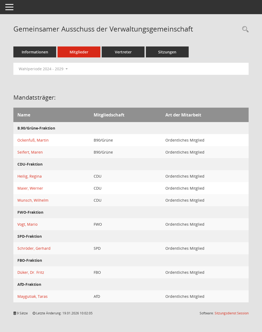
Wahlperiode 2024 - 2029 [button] (43, 68)
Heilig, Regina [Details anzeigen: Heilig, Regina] (29, 176)
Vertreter (123, 51)
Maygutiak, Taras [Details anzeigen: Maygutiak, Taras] (32, 296)
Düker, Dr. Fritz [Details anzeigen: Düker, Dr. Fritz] (30, 272)
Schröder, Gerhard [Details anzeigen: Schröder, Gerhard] (34, 248)
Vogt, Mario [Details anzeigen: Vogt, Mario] (27, 224)
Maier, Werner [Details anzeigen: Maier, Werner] (30, 188)
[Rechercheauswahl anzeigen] (244, 29)
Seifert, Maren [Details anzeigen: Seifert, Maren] (30, 152)
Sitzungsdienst (232, 313)
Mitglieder (79, 51)
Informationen (35, 51)
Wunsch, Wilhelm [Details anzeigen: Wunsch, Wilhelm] (32, 200)
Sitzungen (167, 51)
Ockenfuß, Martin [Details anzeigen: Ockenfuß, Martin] (33, 140)
